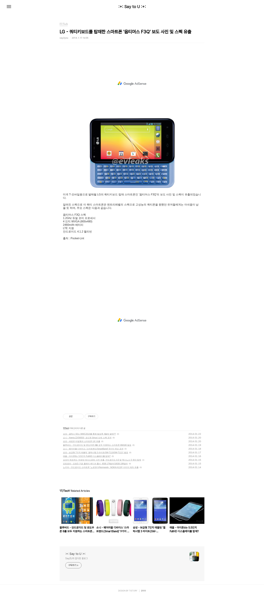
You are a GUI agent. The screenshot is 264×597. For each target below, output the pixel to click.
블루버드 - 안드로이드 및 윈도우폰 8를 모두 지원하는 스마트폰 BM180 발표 (97, 445)
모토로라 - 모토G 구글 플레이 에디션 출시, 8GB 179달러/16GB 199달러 (95, 463)
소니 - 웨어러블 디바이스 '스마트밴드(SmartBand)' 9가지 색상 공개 (93, 449)
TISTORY (133, 591)
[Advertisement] (132, 83)
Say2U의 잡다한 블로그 (76, 558)
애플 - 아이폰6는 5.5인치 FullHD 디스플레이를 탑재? (87, 456)
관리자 (143, 591)
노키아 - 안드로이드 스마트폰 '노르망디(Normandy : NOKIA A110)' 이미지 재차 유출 (101, 467)
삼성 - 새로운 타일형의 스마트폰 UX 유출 (81, 441)
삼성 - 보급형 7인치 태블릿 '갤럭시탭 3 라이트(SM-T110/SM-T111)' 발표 (95, 452)
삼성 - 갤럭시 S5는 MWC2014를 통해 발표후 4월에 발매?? (89, 434)
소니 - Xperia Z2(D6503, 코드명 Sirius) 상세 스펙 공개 (87, 437)
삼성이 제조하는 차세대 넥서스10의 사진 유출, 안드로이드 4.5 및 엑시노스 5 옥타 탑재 (102, 460)
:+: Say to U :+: (132, 7)
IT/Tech (66, 428)
